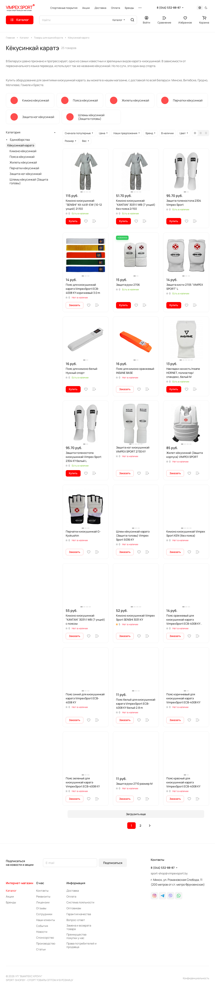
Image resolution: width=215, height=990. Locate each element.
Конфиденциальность (196, 978)
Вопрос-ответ (75, 920)
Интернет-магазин (19, 883)
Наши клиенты (45, 920)
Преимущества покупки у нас (76, 936)
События (42, 926)
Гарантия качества (78, 914)
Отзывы (41, 908)
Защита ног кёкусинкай (25, 174)
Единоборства (20, 140)
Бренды (11, 902)
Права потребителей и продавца (81, 945)
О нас (40, 883)
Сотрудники (44, 914)
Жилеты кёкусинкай (23, 162)
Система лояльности (80, 902)
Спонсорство (45, 938)
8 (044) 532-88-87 (169, 7)
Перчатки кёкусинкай (24, 168)
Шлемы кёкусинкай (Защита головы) (29, 181)
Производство (45, 943)
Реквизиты (43, 896)
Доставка (72, 891)
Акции (10, 896)
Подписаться (112, 863)
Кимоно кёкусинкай (23, 151)
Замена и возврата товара (78, 927)
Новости (41, 932)
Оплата (71, 896)
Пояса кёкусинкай (22, 157)
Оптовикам (73, 908)
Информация (75, 883)
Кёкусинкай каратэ (20, 145)
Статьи (41, 949)
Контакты (42, 891)
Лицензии (43, 902)
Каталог (11, 891)
